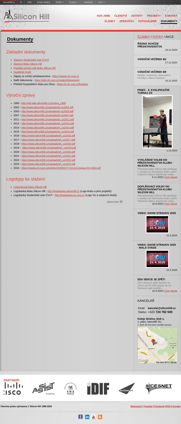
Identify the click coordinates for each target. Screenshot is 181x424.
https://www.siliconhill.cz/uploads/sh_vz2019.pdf (48, 147)
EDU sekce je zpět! (151, 279)
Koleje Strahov (43, 2)
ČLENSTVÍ (120, 15)
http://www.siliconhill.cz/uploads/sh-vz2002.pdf (47, 107)
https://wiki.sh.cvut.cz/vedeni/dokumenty (57, 80)
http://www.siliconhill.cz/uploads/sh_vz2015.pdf (47, 131)
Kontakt (176, 406)
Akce (101, 2)
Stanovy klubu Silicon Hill (28, 63)
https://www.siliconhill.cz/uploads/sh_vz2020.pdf (48, 151)
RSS (168, 406)
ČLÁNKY (110, 21)
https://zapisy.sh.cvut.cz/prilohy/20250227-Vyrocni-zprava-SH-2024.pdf (61, 168)
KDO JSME (103, 15)
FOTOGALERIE (147, 21)
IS (21, 2)
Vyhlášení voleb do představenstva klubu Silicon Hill (154, 162)
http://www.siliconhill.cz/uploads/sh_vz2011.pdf (47, 119)
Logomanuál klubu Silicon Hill (30, 187)
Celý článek (171, 177)
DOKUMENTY (169, 21)
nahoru (110, 201)
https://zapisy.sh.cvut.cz (66, 76)
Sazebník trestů (22, 72)
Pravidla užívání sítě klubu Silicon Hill (34, 68)
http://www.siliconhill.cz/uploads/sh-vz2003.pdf (47, 111)
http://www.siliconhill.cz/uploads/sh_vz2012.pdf (47, 123)
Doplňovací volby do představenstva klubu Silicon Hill (154, 189)
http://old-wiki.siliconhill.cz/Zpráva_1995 (43, 103)
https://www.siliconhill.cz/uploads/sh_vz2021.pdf (48, 155)
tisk (117, 201)
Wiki (29, 2)
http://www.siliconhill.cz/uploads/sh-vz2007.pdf (47, 115)
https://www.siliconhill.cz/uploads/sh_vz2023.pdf (48, 164)
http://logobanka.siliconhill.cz (63, 191)
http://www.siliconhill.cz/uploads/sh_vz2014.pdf (47, 127)
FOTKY (157, 37)
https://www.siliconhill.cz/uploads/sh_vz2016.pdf (48, 135)
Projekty (73, 2)
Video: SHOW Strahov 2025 (156, 213)
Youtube (148, 406)
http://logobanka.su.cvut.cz (70, 195)
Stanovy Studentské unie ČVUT (31, 59)
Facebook (159, 406)
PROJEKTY (154, 15)
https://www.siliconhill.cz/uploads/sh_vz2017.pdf (48, 139)
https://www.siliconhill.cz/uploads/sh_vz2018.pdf (48, 143)
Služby (60, 2)
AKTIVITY (137, 15)
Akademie (88, 2)
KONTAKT (171, 15)
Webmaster (136, 406)
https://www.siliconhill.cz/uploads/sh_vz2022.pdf (48, 160)
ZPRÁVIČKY (126, 21)
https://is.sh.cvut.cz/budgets (72, 84)
